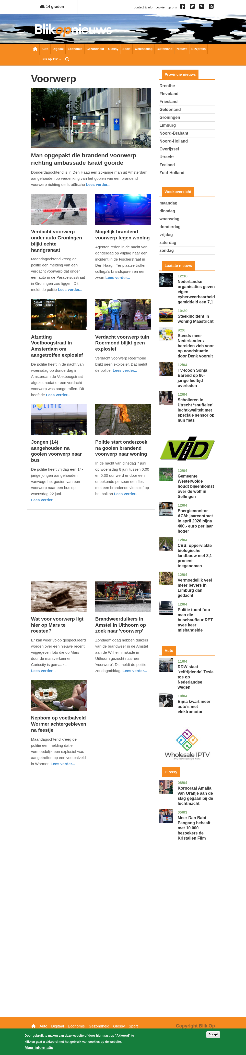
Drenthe (167, 86)
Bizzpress (198, 49)
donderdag (170, 227)
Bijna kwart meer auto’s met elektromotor (194, 706)
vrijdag (166, 235)
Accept (213, 1037)
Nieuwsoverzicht (35, 49)
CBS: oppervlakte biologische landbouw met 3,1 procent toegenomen (195, 555)
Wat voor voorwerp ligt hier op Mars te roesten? (57, 625)
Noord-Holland (173, 141)
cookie (160, 7)
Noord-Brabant (173, 133)
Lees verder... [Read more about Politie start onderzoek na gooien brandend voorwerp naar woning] (126, 494)
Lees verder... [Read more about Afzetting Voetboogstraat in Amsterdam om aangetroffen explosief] (58, 395)
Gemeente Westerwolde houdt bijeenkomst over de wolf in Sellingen (196, 486)
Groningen (169, 117)
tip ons (172, 7)
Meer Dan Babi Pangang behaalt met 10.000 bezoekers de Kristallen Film (194, 828)
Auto (45, 49)
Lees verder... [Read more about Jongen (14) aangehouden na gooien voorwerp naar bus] (43, 500)
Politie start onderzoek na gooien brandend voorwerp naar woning (121, 448)
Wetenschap (144, 49)
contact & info (143, 7)
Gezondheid (95, 49)
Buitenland (164, 49)
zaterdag (167, 242)
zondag (166, 250)
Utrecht (166, 157)
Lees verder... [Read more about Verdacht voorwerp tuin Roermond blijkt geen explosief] (125, 370)
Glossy (113, 49)
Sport (126, 49)
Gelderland (170, 109)
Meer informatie (39, 1050)
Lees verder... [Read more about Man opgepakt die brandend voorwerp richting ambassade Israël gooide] (98, 184)
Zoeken (67, 59)
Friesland (168, 101)
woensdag (169, 219)
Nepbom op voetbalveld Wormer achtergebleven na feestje (58, 724)
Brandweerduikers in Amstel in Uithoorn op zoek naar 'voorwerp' (120, 625)
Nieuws (182, 49)
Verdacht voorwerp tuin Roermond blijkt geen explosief (122, 343)
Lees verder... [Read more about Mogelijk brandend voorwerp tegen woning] (118, 277)
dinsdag (167, 211)
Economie (75, 49)
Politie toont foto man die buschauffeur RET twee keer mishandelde (195, 620)
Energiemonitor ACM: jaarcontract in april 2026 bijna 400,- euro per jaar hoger (195, 521)
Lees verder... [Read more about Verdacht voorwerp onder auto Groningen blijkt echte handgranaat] (70, 289)
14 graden (52, 6)
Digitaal (58, 49)
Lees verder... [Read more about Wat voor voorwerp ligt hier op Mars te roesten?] (43, 670)
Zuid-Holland (171, 173)
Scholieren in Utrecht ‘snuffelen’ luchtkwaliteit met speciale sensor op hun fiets (196, 410)
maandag (168, 203)
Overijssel (169, 149)
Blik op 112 (51, 59)
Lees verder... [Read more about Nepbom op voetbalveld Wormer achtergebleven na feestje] (63, 764)
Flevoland (169, 94)
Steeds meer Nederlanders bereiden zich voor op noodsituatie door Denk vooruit (196, 345)
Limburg (167, 125)
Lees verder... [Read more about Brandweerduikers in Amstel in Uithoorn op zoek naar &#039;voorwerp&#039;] (135, 670)
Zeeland (167, 165)
